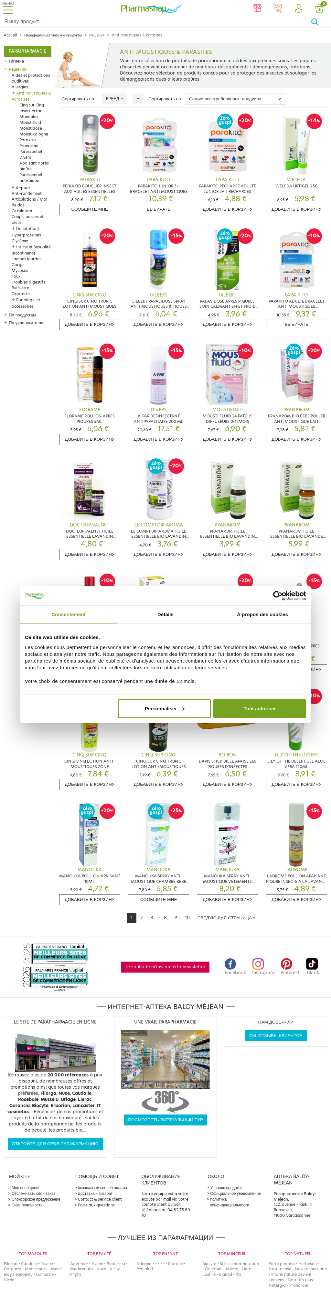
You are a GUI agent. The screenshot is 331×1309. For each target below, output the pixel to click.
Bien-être (20, 288)
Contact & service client (100, 1199)
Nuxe (101, 1269)
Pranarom (28, 145)
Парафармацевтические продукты (53, 35)
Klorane (175, 1263)
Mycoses (20, 270)
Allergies (20, 87)
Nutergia (277, 1285)
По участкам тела (26, 322)
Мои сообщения (26, 1187)
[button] (299, 9)
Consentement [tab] (68, 614)
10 (187, 918)
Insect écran (30, 111)
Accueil (10, 35)
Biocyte (209, 1263)
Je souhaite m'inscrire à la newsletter (165, 967)
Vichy (9, 1280)
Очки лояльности (27, 1205)
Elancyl (225, 1274)
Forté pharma (282, 1263)
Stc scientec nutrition (239, 1263)
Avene (47, 1263)
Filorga (10, 1263)
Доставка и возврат (95, 1193)
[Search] (155, 21)
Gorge (18, 264)
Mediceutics (36, 1269)
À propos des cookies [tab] (262, 614)
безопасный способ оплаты (102, 1187)
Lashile (209, 1274)
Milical (232, 1269)
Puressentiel (30, 151)
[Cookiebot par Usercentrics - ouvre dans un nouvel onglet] (278, 596)
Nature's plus (300, 1280)
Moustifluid (30, 122)
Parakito (27, 140)
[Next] (227, 918)
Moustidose (30, 128)
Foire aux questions (96, 1205)
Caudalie (29, 1263)
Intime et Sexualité (33, 247)
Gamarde (45, 1274)
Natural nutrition (311, 1269)
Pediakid (144, 1269)
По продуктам (22, 315)
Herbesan (307, 1263)
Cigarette (21, 293)
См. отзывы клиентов (276, 1036)
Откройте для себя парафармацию (55, 1144)
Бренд (113, 98)
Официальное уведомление (235, 1193)
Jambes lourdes (26, 259)
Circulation (22, 211)
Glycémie (20, 241)
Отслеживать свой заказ (33, 1193)
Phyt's (75, 1274)
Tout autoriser (260, 708)
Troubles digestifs (28, 282)
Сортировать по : (79, 99)
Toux (16, 276)
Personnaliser (165, 708)
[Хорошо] (321, 21)
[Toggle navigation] (8, 8)
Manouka (28, 116)
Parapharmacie (27, 51)
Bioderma (116, 1263)
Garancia (12, 1269)
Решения (96, 35)
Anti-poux (21, 187)
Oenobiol (213, 1269)
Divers (25, 157)
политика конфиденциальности (229, 1202)
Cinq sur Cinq (31, 105)
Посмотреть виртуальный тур (165, 1120)
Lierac (247, 1269)
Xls (238, 1274)
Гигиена (16, 61)
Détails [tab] (165, 614)
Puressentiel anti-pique (30, 177)
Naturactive (280, 1269)
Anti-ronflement (27, 193)
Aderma (77, 1263)
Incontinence (24, 253)
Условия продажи (225, 1187)
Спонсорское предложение (36, 1199)
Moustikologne (33, 134)
